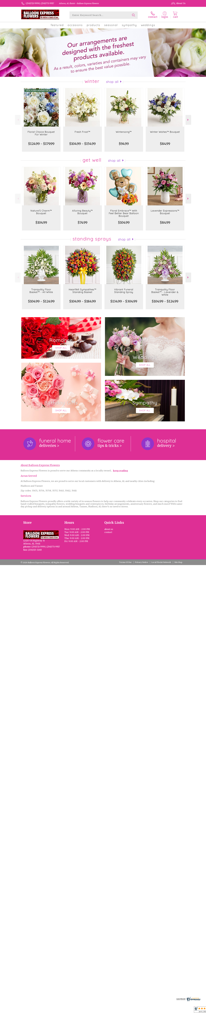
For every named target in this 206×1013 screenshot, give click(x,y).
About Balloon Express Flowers (40, 465)
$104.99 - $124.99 (41, 301)
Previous (18, 120)
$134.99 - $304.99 (123, 301)
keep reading (120, 470)
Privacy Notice (141, 562)
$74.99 (82, 222)
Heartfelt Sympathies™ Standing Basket (82, 291)
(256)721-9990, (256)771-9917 (40, 3)
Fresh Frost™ (82, 131)
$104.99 (41, 222)
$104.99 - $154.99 (82, 144)
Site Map (178, 562)
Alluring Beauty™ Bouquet (82, 212)
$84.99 (165, 144)
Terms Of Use (125, 562)
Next (188, 120)
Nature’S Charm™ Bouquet (41, 212)
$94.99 (124, 144)
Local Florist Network (161, 562)
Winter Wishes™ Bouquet (165, 131)
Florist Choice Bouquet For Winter (41, 133)
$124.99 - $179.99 (41, 144)
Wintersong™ (124, 131)
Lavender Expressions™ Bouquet (165, 212)
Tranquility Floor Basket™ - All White (41, 291)
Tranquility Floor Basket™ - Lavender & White (165, 292)
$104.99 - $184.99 (82, 301)
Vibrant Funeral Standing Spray (123, 291)
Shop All (112, 82)
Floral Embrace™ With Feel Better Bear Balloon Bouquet (124, 213)
